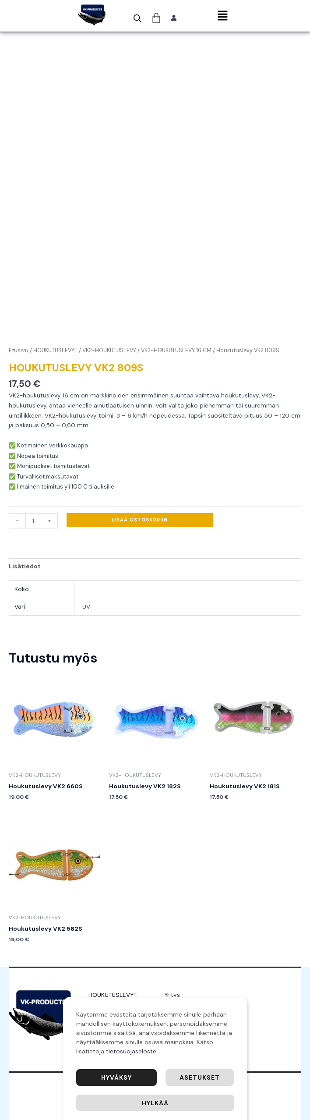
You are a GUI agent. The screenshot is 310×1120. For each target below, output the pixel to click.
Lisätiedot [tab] (25, 566)
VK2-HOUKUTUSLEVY (109, 350)
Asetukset (200, 1077)
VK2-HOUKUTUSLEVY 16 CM (176, 350)
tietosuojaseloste (131, 1051)
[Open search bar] (137, 18)
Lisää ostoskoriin (140, 520)
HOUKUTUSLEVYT (55, 350)
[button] (222, 16)
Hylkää (155, 1103)
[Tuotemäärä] (33, 520)
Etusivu (18, 350)
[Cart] (156, 18)
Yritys (172, 995)
